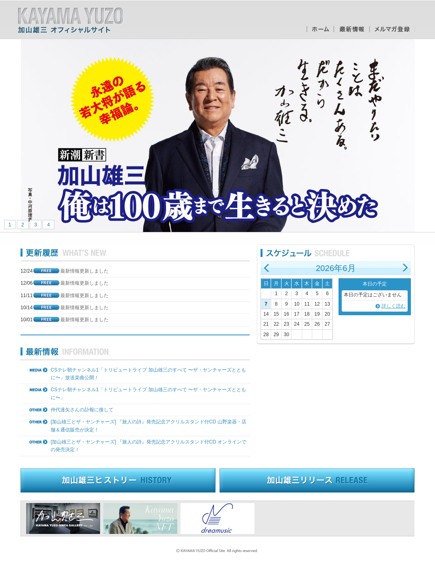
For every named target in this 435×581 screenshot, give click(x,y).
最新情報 (351, 29)
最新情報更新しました (84, 271)
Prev (10, 135)
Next (424, 135)
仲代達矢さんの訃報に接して (82, 410)
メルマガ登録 (392, 29)
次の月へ (405, 268)
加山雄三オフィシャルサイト (70, 20)
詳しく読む (394, 306)
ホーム (320, 29)
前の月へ (267, 268)
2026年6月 (335, 268)
